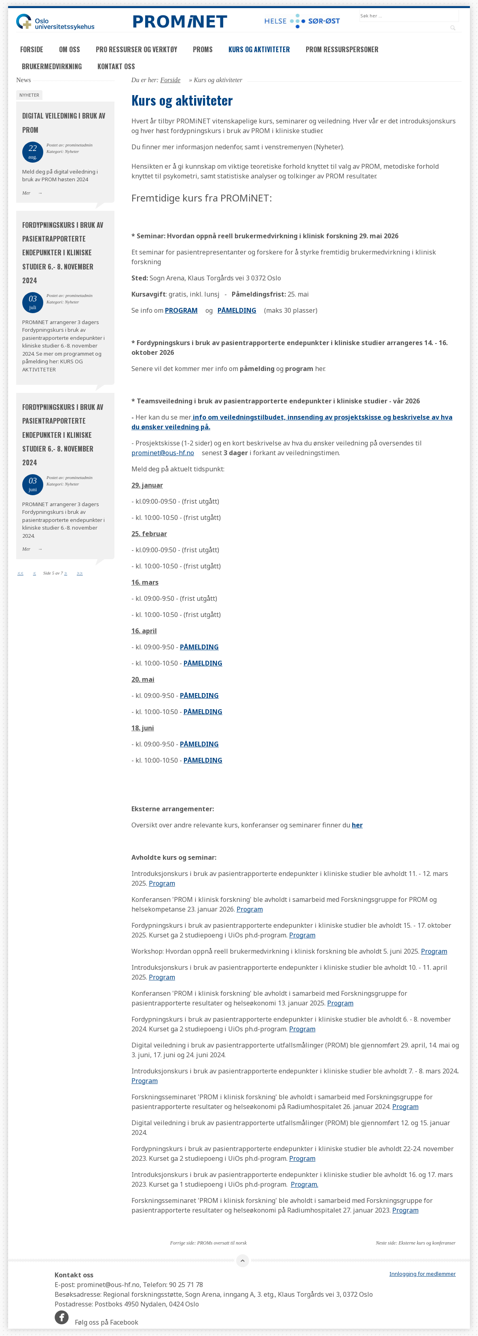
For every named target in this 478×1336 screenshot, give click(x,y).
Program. (304, 1185)
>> (80, 573)
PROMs (203, 50)
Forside (31, 50)
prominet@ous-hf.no (162, 453)
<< (20, 573)
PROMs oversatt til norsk (221, 1244)
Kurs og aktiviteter (259, 50)
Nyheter (29, 96)
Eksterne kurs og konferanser (426, 1244)
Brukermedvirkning (52, 67)
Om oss (69, 50)
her (357, 825)
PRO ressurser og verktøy (136, 50)
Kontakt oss (116, 67)
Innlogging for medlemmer (422, 1275)
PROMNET (179, 21)
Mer (26, 194)
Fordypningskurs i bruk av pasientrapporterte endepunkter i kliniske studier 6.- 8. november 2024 (62, 253)
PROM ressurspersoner (342, 50)
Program (162, 884)
